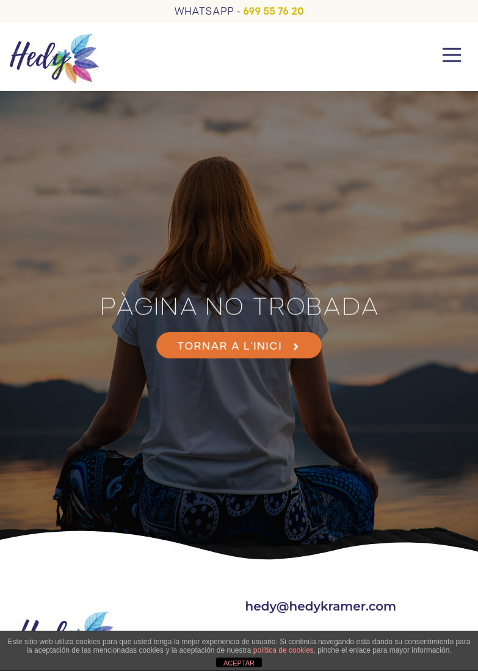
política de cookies (283, 650)
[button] (452, 57)
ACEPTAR (239, 663)
